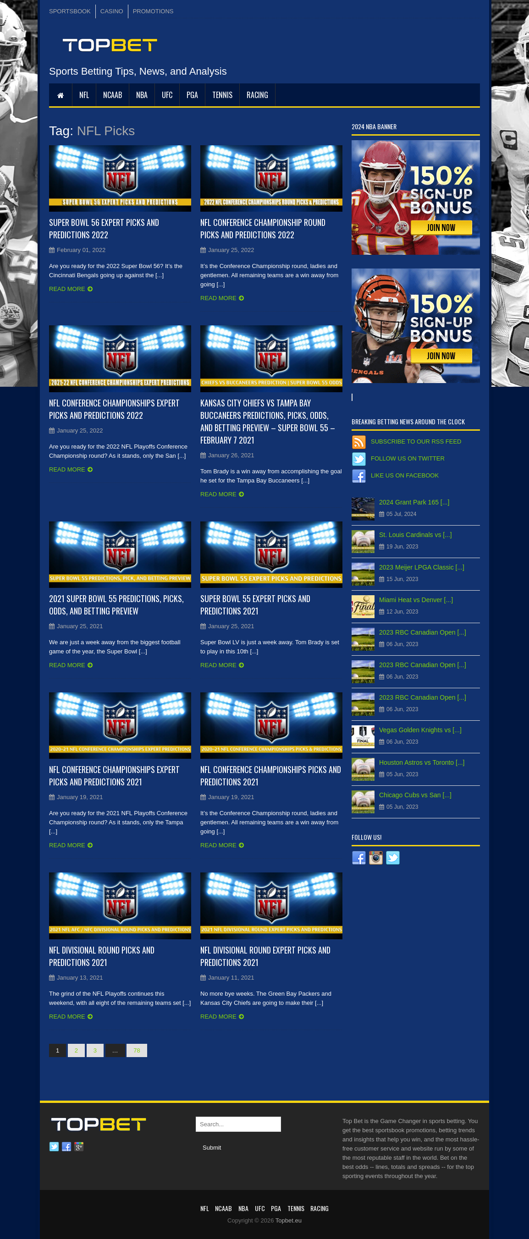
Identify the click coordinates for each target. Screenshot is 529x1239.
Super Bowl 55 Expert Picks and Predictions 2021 (255, 604)
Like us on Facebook (405, 475)
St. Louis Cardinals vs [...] (415, 534)
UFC (167, 94)
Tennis (222, 94)
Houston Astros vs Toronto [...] (422, 762)
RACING (257, 94)
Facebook (66, 1147)
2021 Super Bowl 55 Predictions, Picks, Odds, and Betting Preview (116, 604)
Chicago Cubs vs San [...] (415, 795)
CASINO (111, 11)
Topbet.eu (289, 1220)
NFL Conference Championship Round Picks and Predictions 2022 (262, 228)
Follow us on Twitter (408, 458)
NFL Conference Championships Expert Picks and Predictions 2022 (114, 409)
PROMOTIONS (153, 11)
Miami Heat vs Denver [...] (416, 599)
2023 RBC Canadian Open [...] (422, 632)
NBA (142, 94)
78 (136, 1050)
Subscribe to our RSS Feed (416, 441)
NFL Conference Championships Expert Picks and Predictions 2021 (114, 775)
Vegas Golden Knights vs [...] (420, 730)
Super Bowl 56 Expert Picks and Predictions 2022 (104, 228)
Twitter (54, 1147)
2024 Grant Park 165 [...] (414, 502)
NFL (84, 94)
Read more (67, 288)
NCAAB (112, 94)
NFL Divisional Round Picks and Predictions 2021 (101, 956)
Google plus (79, 1147)
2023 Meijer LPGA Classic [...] (421, 567)
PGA (192, 94)
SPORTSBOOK (70, 11)
